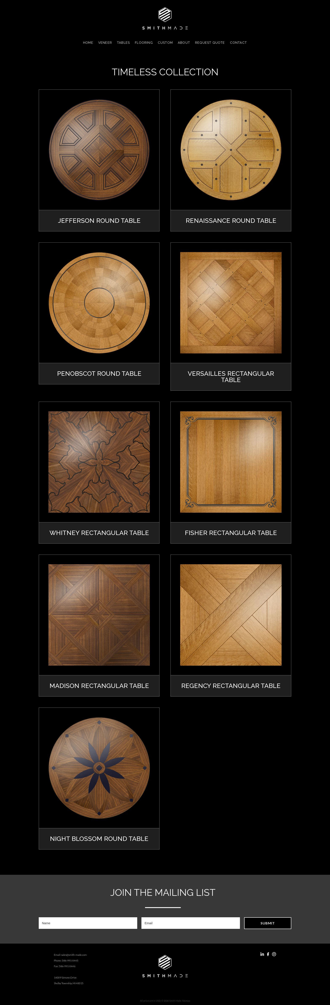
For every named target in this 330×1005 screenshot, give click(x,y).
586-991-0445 (70, 958)
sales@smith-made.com (74, 953)
